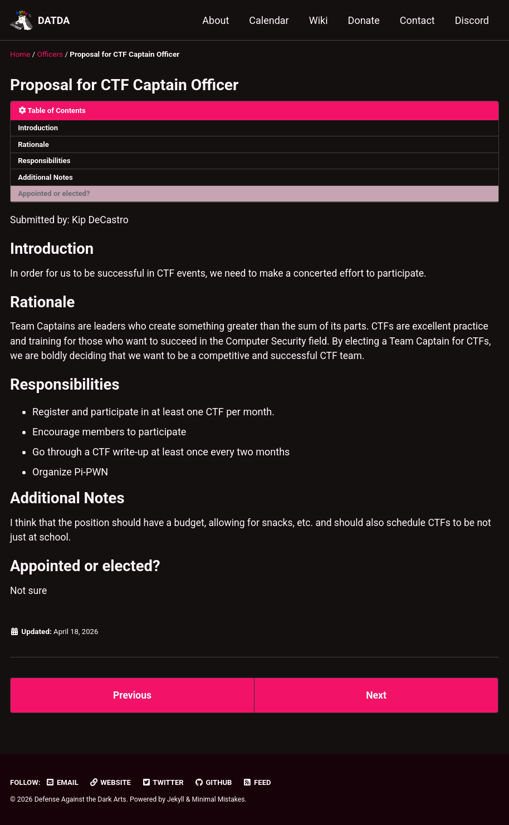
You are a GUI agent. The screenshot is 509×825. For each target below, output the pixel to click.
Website (112, 782)
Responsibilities (45, 162)
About (215, 20)
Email (63, 782)
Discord (472, 20)
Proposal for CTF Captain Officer (124, 84)
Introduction (39, 128)
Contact (417, 20)
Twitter (165, 782)
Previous (132, 705)
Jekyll (176, 799)
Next (376, 705)
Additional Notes (46, 178)
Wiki (318, 20)
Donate (364, 20)
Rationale (34, 144)
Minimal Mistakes (219, 799)
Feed (261, 782)
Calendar (268, 20)
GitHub (217, 782)
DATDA (54, 20)
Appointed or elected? (55, 195)
